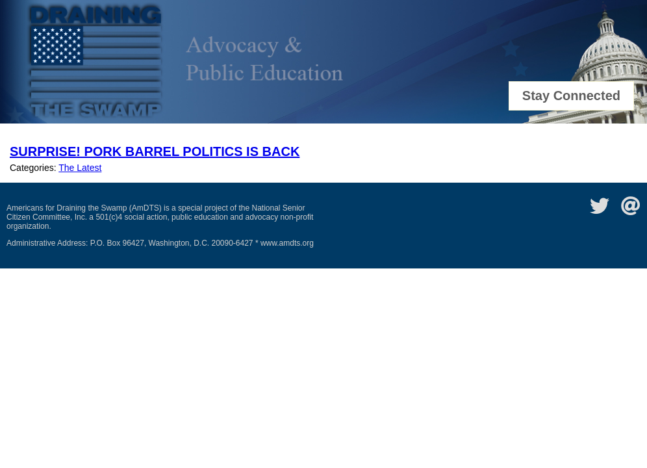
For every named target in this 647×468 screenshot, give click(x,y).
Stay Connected (571, 95)
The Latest (79, 167)
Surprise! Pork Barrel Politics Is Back (154, 151)
